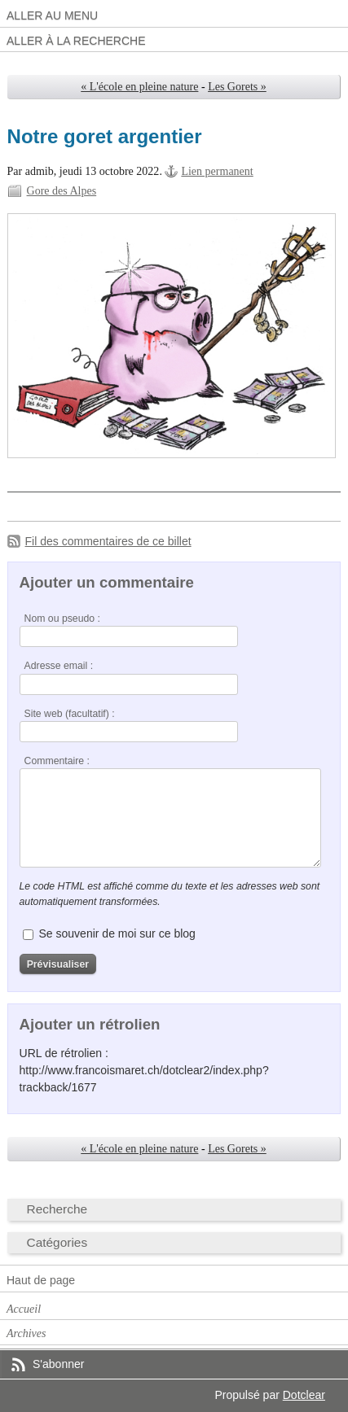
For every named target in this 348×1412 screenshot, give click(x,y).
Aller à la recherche (76, 40)
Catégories (57, 1242)
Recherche (57, 1209)
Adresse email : (59, 665)
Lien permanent (217, 171)
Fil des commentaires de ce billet (108, 541)
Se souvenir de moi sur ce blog (116, 933)
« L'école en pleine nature (139, 87)
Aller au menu (52, 15)
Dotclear (304, 1394)
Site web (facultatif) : (69, 713)
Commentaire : (57, 761)
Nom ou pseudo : (62, 618)
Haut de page (41, 1280)
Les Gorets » (237, 87)
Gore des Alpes (62, 191)
